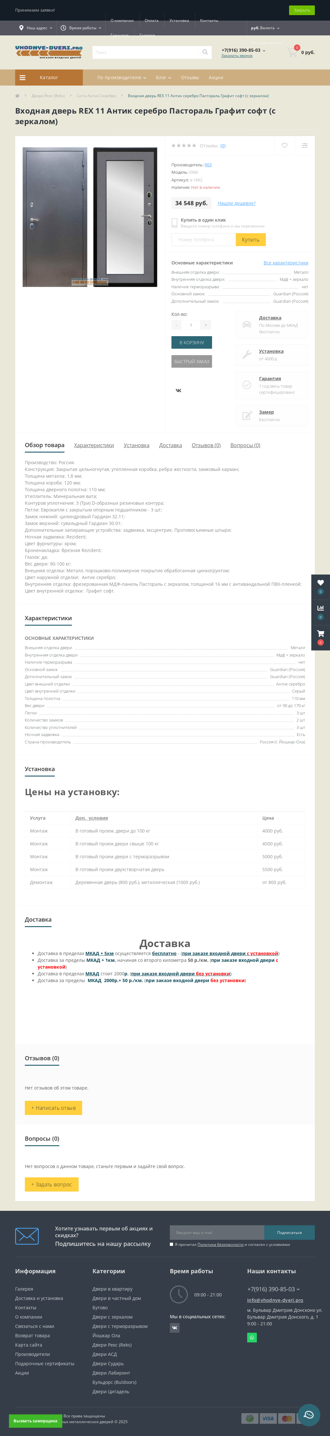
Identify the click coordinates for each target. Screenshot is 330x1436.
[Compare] (305, 145)
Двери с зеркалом (112, 1317)
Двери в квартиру (112, 1289)
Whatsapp (252, 1337)
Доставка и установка (39, 1298)
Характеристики (94, 445)
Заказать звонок (237, 55)
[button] (320, 637)
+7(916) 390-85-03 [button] (274, 1289)
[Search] (205, 52)
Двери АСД (104, 1354)
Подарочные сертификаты (44, 1363)
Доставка (270, 318)
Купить (250, 239)
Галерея (147, 35)
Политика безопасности (221, 1244)
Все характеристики (286, 263)
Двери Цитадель (110, 1391)
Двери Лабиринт (111, 1373)
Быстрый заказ (191, 361)
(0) (223, 146)
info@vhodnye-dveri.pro (275, 1300)
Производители (32, 1354)
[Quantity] (190, 325)
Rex (208, 165)
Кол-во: (179, 314)
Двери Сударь (108, 1363)
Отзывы (190, 77)
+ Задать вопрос (51, 1184)
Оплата (152, 20)
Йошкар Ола (106, 1335)
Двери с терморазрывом (120, 1326)
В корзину (192, 342)
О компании (122, 20)
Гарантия (120, 35)
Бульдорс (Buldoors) (114, 1382)
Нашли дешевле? (237, 203)
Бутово (100, 1307)
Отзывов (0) (206, 445)
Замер (266, 412)
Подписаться (289, 1232)
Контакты (209, 20)
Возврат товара (32, 1335)
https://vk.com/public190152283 (174, 1328)
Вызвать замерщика (35, 1421)
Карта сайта (28, 1345)
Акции (216, 77)
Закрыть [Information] (302, 10)
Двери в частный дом (116, 1298)
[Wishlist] (284, 145)
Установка (179, 20)
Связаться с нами (34, 1326)
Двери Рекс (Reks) (48, 95)
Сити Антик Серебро (96, 95)
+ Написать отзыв (53, 1107)
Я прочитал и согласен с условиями (232, 1244)
